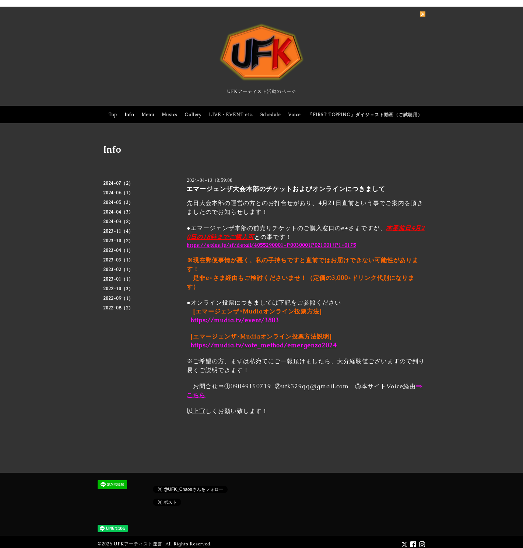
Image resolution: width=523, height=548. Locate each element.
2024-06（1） (118, 193)
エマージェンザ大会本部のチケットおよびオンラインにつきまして (285, 189)
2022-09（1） (118, 298)
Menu (147, 115)
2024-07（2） (118, 183)
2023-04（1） (118, 250)
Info (129, 115)
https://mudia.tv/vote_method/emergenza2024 (263, 345)
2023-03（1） (118, 260)
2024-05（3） (118, 202)
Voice (294, 115)
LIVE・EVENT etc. (231, 115)
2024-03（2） (118, 222)
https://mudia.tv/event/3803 (234, 320)
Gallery (193, 115)
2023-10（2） (118, 241)
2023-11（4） (118, 231)
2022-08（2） (118, 308)
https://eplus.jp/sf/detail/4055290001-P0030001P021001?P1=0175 (271, 245)
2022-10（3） (118, 289)
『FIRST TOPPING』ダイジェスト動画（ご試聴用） (365, 115)
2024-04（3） (118, 212)
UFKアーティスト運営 (137, 544)
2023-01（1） (118, 279)
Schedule (270, 115)
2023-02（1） (118, 270)
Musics (169, 115)
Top (112, 115)
